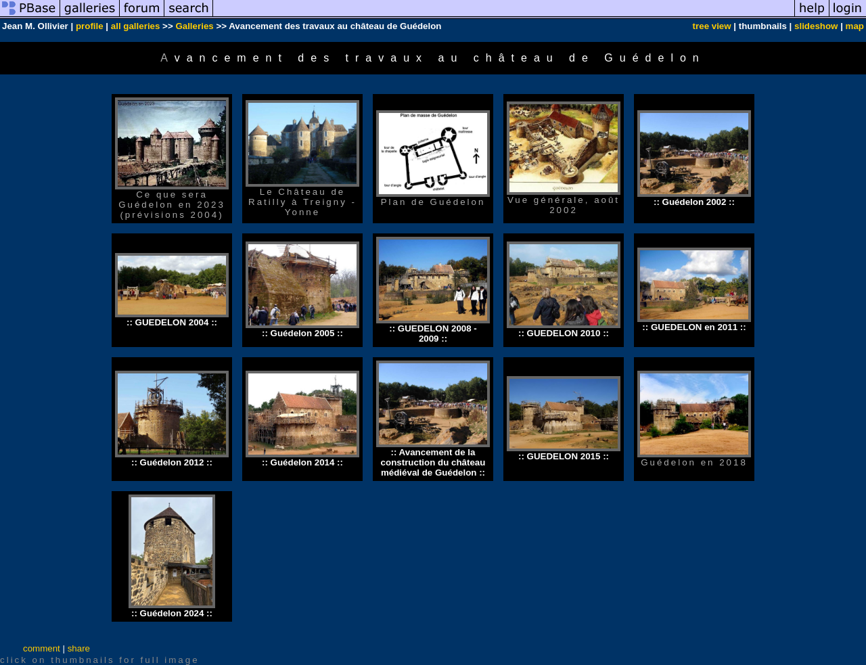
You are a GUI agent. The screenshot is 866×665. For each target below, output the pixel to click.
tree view (712, 26)
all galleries (135, 26)
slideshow (816, 26)
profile (90, 26)
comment (41, 648)
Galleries (194, 26)
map (855, 26)
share (79, 648)
